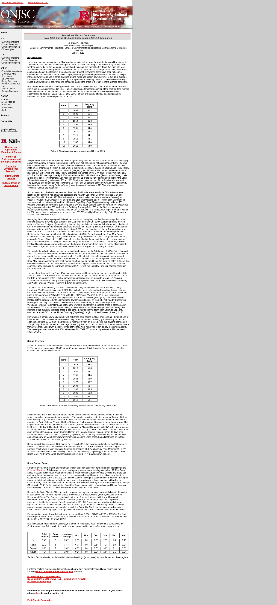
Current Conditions (10, 42)
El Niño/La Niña (8, 74)
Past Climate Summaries (39, 600)
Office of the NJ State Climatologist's (54, 571)
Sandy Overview (9, 81)
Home (4, 32)
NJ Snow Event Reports (39, 581)
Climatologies (7, 49)
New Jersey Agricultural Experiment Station (11, 149)
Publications (7, 107)
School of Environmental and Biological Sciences (11, 159)
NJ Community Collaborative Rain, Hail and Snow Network (56, 579)
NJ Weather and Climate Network (44, 576)
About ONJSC (8, 102)
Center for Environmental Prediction (11, 169)
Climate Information (10, 47)
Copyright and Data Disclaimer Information (9, 130)
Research (5, 104)
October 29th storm (36, 470)
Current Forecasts (9, 44)
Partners (5, 115)
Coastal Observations (11, 71)
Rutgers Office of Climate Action (11, 184)
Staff (3, 110)
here (38, 593)
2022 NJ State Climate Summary (9, 89)
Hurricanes (6, 76)
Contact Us (6, 121)
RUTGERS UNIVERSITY (12, 2)
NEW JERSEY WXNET (38, 2)
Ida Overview (7, 79)
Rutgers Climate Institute (11, 177)
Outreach (5, 99)
